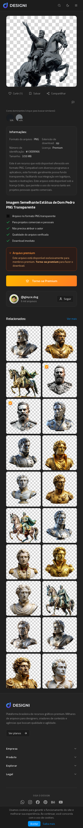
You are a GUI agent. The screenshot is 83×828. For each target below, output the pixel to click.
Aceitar (34, 824)
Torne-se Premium (41, 281)
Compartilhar (56, 93)
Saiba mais (49, 824)
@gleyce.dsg (29, 297)
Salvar (34, 93)
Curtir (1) (15, 93)
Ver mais (72, 319)
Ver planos (18, 733)
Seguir (65, 299)
